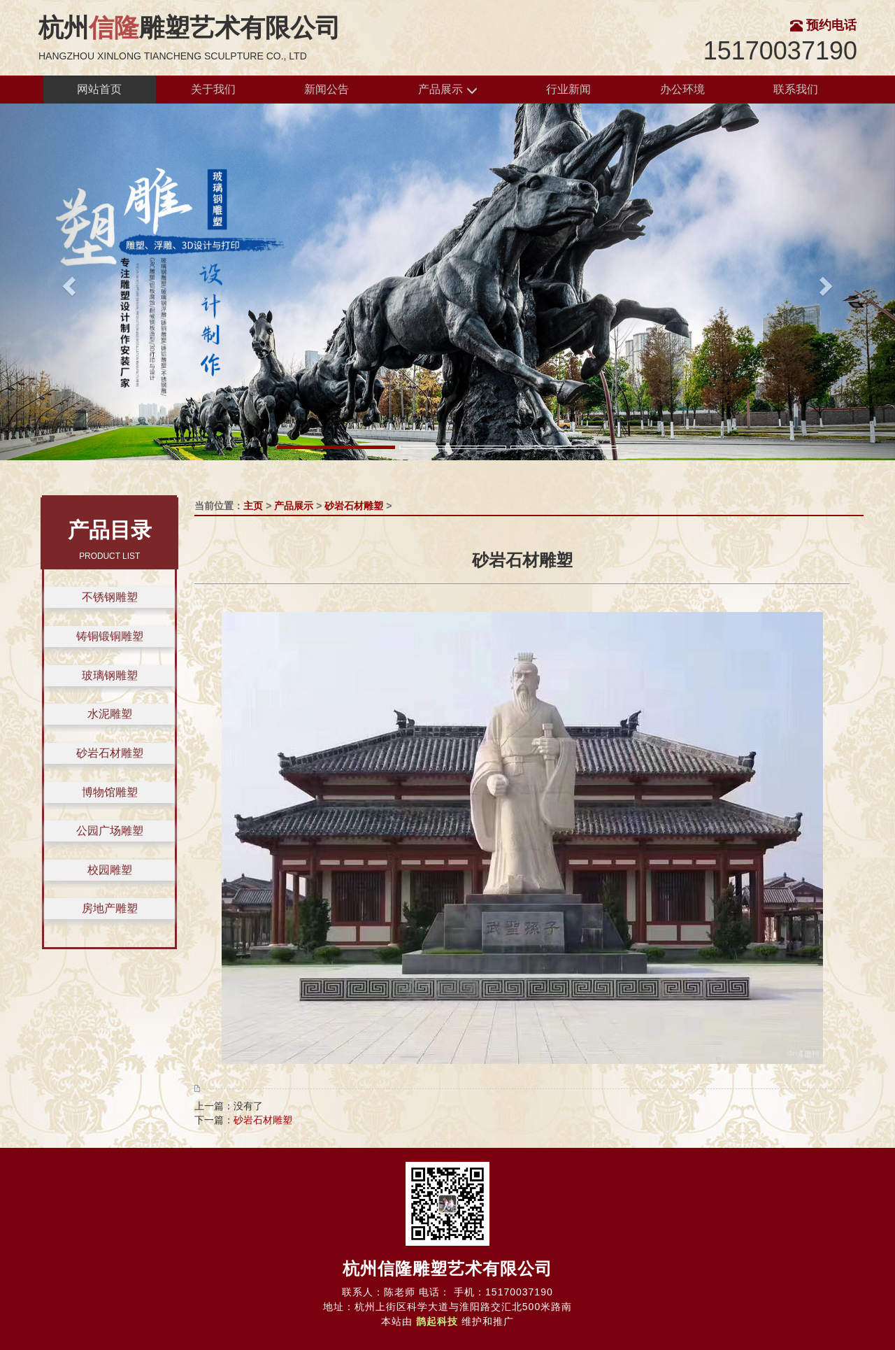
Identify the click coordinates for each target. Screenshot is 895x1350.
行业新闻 (568, 89)
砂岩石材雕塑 (109, 753)
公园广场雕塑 (109, 831)
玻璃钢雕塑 (110, 675)
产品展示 (447, 90)
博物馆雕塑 (110, 792)
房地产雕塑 (110, 908)
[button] (67, 282)
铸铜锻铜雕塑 (109, 636)
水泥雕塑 (109, 714)
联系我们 (795, 89)
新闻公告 (326, 89)
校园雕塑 (109, 870)
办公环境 (682, 89)
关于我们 (213, 89)
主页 (253, 505)
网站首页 (99, 89)
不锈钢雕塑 (110, 597)
